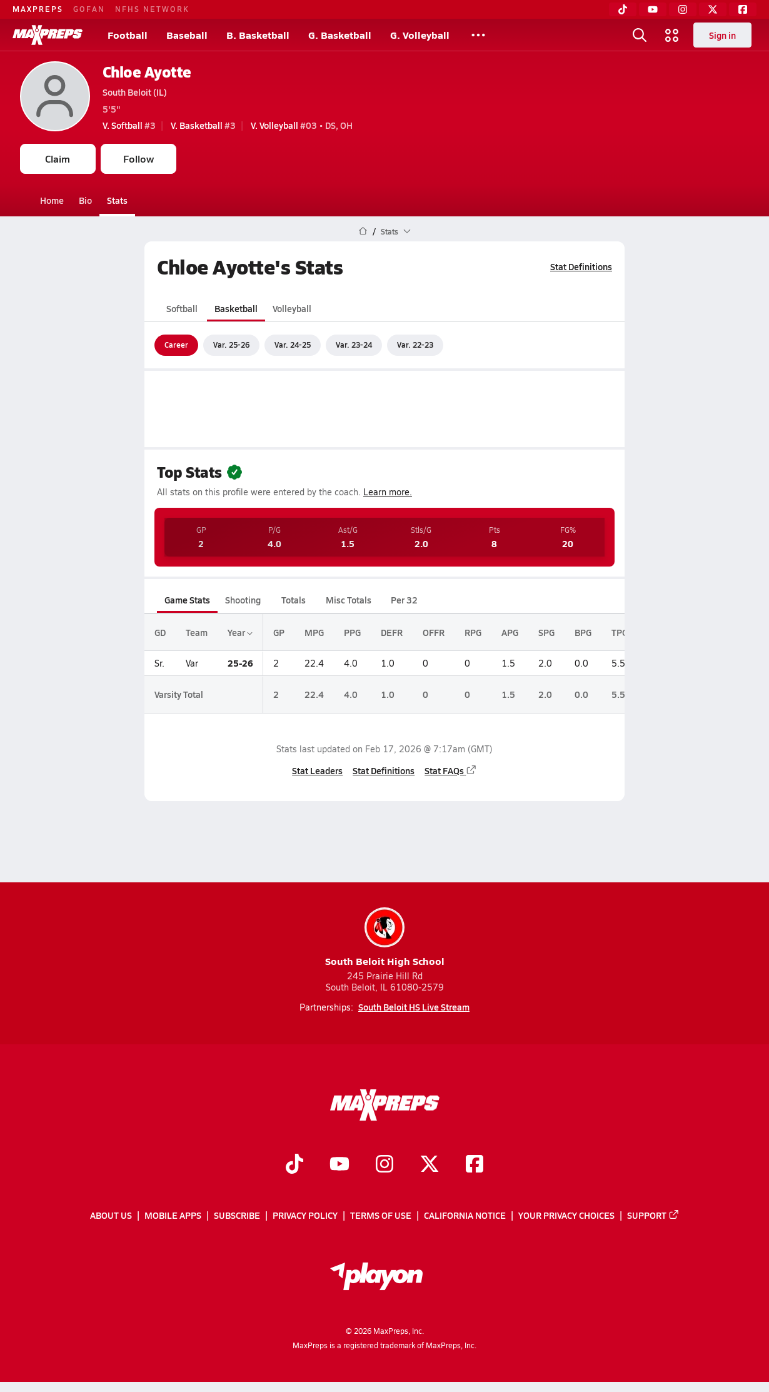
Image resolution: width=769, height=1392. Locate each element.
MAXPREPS (38, 9)
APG (509, 632)
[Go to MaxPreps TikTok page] (294, 1165)
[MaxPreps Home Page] (363, 231)
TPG (619, 632)
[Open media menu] (672, 35)
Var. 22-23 (415, 345)
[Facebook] (742, 9)
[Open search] (639, 35)
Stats (117, 200)
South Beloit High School (385, 937)
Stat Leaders (317, 770)
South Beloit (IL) (135, 92)
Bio (85, 200)
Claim (57, 158)
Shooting (243, 599)
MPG (314, 632)
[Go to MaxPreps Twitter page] (430, 1165)
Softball (182, 308)
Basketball (236, 308)
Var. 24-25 (292, 345)
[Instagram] (682, 9)
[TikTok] (622, 9)
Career (176, 345)
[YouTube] (652, 9)
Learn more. (387, 492)
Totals (293, 599)
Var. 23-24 (354, 345)
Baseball (187, 35)
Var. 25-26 (231, 345)
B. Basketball (257, 35)
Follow (138, 158)
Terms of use (380, 1215)
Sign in (722, 35)
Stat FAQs (451, 770)
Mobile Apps (172, 1215)
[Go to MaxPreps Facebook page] (475, 1165)
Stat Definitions (581, 266)
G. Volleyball (420, 35)
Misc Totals (348, 599)
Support (653, 1215)
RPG (473, 632)
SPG (546, 632)
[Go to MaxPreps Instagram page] (384, 1165)
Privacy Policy (305, 1215)
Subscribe (237, 1215)
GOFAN (89, 9)
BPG (583, 632)
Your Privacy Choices (566, 1215)
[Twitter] (712, 9)
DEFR (392, 632)
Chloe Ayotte (147, 71)
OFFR (434, 632)
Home (52, 200)
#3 (129, 125)
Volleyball (292, 308)
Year (240, 632)
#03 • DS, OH (302, 125)
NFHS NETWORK (152, 9)
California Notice (465, 1215)
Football (128, 35)
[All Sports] (478, 35)
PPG (352, 632)
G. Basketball (339, 35)
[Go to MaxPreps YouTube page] (339, 1165)
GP (278, 632)
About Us (111, 1215)
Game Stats (187, 599)
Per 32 (404, 599)
